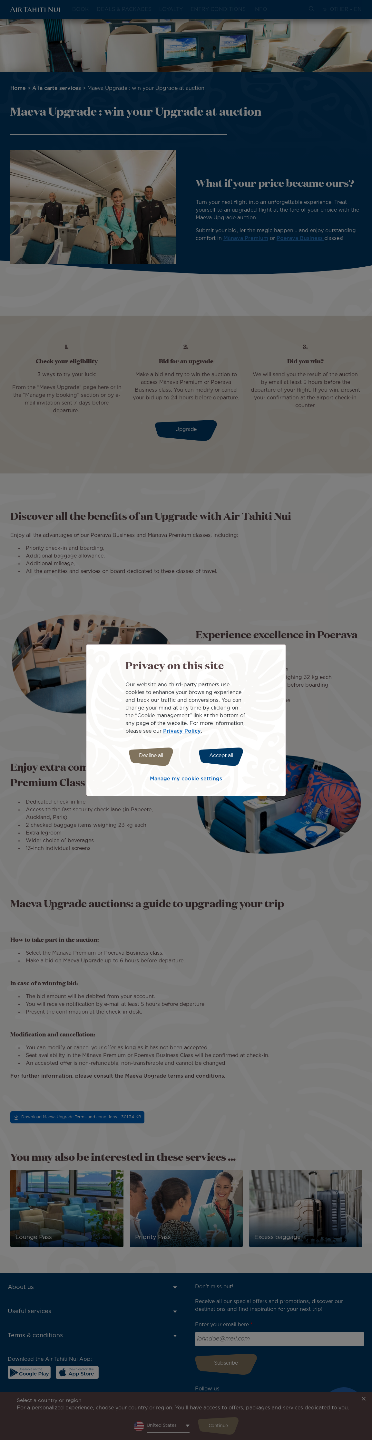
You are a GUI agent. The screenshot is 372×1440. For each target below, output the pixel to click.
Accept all (224, 755)
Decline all (148, 755)
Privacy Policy (182, 730)
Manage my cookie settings (186, 779)
